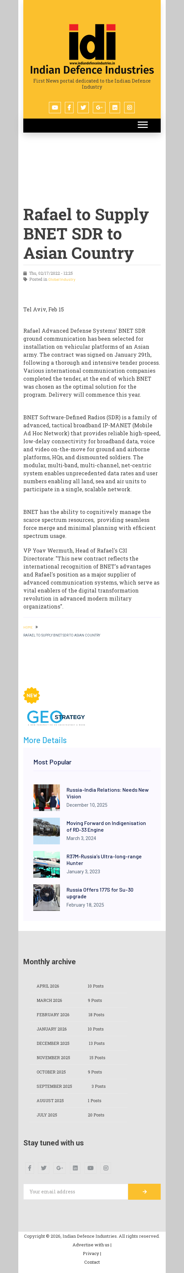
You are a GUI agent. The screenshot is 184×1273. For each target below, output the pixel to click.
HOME (28, 627)
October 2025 (51, 1071)
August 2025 (50, 1100)
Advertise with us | (92, 1245)
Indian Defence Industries (92, 70)
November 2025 (53, 1057)
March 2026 (49, 1000)
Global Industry (62, 279)
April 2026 (48, 986)
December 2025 (53, 1043)
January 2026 (52, 1029)
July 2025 (47, 1114)
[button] (142, 123)
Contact (92, 1262)
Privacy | (92, 1253)
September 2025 (54, 1086)
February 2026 (53, 1014)
